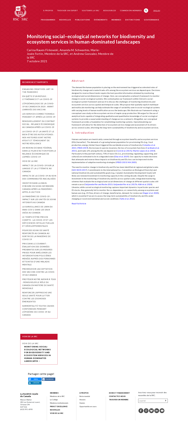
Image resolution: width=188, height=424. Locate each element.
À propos (48, 11)
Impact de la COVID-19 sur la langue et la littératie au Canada (38, 168)
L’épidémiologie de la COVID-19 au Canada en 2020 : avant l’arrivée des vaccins (38, 106)
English (156, 11)
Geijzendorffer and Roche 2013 (98, 184)
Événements (101, 20)
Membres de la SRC (57, 396)
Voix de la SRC (30, 161)
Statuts (82, 403)
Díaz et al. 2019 (121, 156)
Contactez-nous (117, 396)
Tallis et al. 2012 (127, 199)
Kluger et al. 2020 (150, 193)
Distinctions (132, 20)
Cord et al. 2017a (124, 151)
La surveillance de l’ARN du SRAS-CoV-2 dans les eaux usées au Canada (37, 210)
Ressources (109, 11)
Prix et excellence (59, 406)
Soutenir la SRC (90, 11)
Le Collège (54, 400)
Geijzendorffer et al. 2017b (125, 184)
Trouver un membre (118, 400)
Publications (82, 20)
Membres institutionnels (59, 403)
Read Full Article (79, 203)
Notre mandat (84, 396)
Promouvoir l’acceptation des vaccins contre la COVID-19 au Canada (38, 272)
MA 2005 (132, 162)
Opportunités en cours (88, 406)
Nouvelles (65, 20)
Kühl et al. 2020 (145, 184)
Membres (116, 20)
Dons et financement (119, 393)
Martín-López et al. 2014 (144, 151)
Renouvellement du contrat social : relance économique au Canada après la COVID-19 (38, 124)
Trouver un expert (67, 11)
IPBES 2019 (82, 148)
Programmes (48, 20)
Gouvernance (151, 20)
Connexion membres (131, 11)
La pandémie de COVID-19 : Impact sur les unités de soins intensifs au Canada (39, 199)
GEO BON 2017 (79, 170)
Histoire (82, 400)
